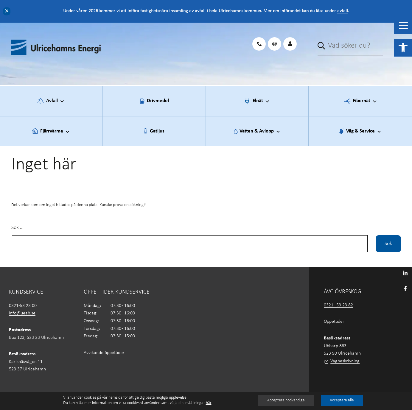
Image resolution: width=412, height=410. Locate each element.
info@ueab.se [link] (22, 313)
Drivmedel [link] (158, 100)
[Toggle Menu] (403, 25)
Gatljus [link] (157, 131)
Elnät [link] (261, 101)
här (209, 403)
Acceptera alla (342, 400)
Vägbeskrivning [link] (345, 361)
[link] (403, 48)
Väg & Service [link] (364, 131)
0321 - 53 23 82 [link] (338, 305)
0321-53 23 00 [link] (23, 305)
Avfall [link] (55, 101)
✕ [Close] (6, 11)
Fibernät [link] (365, 101)
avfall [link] (342, 11)
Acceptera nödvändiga (286, 400)
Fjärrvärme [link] (55, 131)
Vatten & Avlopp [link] (260, 131)
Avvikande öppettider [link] (104, 352)
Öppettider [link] (334, 321)
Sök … (17, 227)
